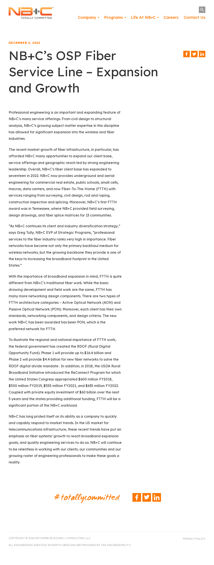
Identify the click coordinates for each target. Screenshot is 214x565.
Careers (171, 17)
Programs (113, 17)
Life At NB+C (143, 17)
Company (87, 17)
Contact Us (194, 17)
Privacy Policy (194, 538)
